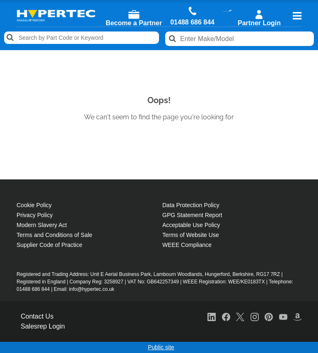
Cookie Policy (34, 205)
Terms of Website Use (190, 235)
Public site (161, 347)
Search (10, 37)
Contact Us (37, 316)
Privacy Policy (35, 215)
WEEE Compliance (187, 245)
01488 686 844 (192, 22)
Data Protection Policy (190, 205)
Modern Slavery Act (42, 225)
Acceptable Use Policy (191, 225)
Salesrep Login (43, 326)
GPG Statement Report (192, 215)
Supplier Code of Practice (49, 245)
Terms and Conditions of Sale (54, 235)
